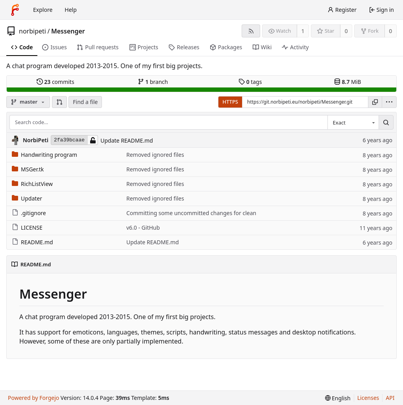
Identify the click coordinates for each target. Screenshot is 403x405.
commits (55, 81)
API (390, 397)
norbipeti (32, 31)
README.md (32, 242)
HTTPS (230, 101)
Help (71, 9)
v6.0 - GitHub (143, 227)
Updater (27, 198)
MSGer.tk (28, 169)
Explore (42, 9)
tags (250, 81)
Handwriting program (44, 154)
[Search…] (386, 122)
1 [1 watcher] (303, 31)
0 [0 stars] (346, 31)
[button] (59, 102)
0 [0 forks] (390, 31)
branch (153, 81)
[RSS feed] (251, 30)
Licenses (368, 397)
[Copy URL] (375, 102)
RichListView (32, 184)
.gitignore (29, 213)
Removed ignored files (155, 154)
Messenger (68, 31)
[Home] (15, 10)
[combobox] (353, 122)
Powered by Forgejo (33, 397)
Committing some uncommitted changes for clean (191, 213)
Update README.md (126, 140)
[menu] (389, 102)
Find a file (85, 102)
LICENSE (27, 227)
